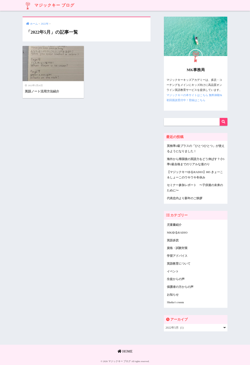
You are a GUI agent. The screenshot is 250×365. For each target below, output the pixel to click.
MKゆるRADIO (177, 232)
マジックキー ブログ (48, 5)
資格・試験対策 (177, 248)
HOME (125, 351)
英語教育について (178, 263)
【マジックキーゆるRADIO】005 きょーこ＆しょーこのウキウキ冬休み (195, 174)
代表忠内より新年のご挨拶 (184, 198)
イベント (173, 271)
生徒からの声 (176, 279)
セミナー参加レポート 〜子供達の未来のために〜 (195, 187)
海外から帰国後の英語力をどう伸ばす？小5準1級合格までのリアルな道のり (195, 161)
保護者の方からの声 (180, 287)
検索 (223, 122)
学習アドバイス (177, 255)
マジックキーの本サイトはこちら (187, 95)
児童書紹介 (174, 224)
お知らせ (173, 294)
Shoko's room (175, 302)
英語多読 (173, 240)
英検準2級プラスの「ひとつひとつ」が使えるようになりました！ (195, 148)
